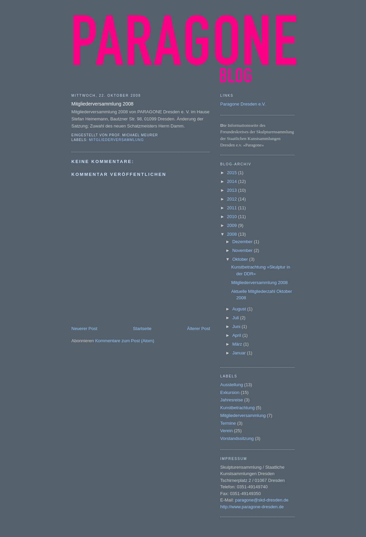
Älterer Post (198, 328)
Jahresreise (231, 399)
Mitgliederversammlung (116, 140)
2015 (232, 172)
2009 (232, 225)
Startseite (142, 328)
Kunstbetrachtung (237, 407)
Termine (228, 423)
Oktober (240, 259)
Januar (239, 352)
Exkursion (229, 392)
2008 (232, 234)
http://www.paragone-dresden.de (252, 506)
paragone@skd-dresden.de (262, 500)
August (239, 308)
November (243, 250)
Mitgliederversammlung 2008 (259, 282)
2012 (232, 199)
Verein (226, 430)
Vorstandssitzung (237, 438)
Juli (236, 317)
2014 (232, 181)
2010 (232, 216)
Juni (237, 326)
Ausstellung (231, 384)
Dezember (243, 241)
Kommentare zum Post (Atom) (124, 340)
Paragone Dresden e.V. (243, 104)
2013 (232, 190)
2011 (232, 207)
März (238, 344)
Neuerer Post (84, 328)
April (237, 335)
